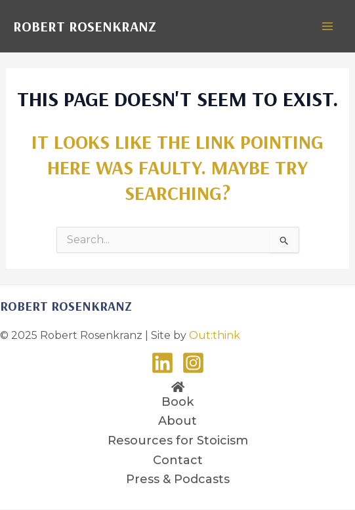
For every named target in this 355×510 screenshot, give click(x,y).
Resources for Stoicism (178, 440)
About (177, 421)
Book (177, 402)
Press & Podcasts (178, 479)
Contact (178, 460)
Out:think (214, 335)
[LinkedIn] (162, 362)
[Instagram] (193, 362)
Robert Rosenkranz (84, 26)
